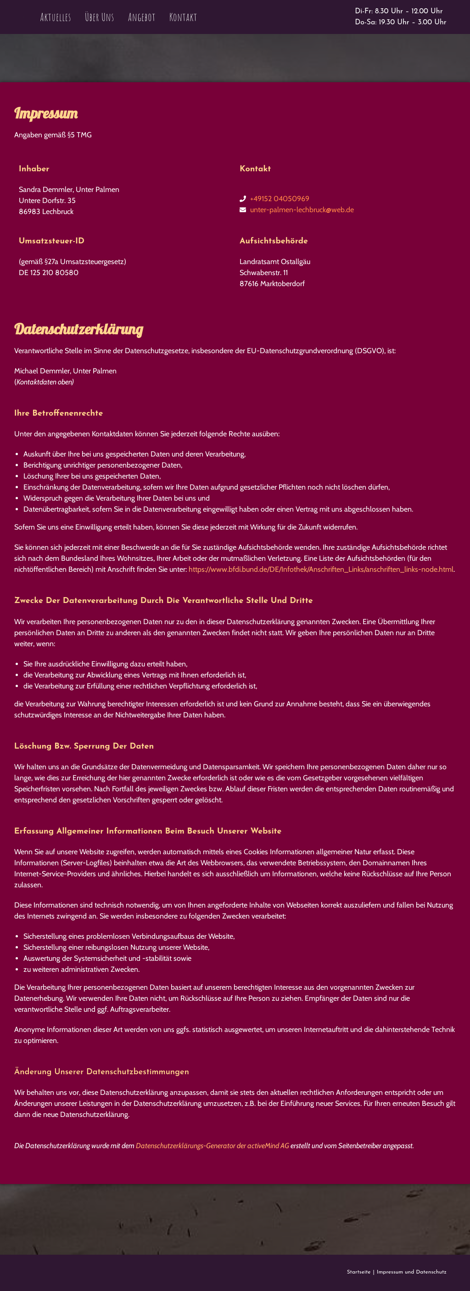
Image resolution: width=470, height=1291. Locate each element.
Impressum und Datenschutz (412, 1272)
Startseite (359, 1272)
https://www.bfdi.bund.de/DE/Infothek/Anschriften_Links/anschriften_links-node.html (321, 569)
